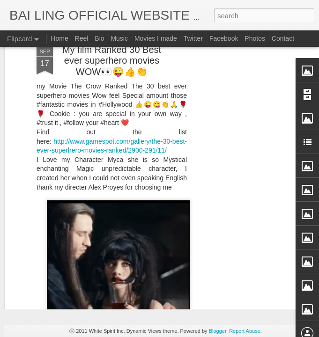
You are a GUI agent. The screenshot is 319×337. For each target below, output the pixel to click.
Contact (283, 38)
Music (119, 38)
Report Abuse (244, 331)
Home (59, 38)
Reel (82, 38)
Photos (255, 38)
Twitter (193, 38)
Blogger (217, 331)
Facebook (223, 38)
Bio (99, 38)
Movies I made (155, 38)
